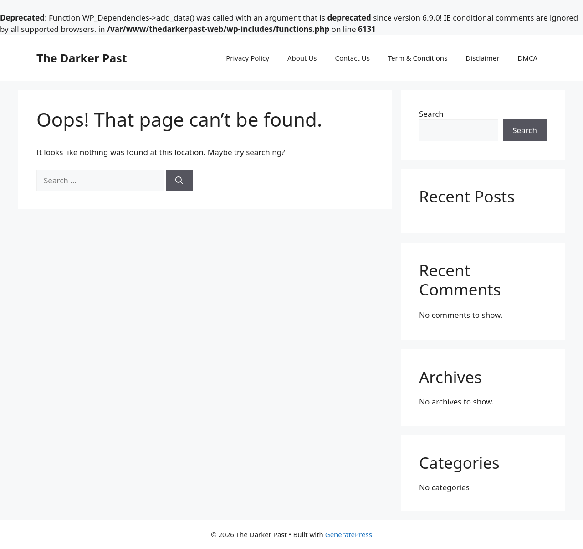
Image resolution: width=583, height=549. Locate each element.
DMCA (527, 57)
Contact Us (352, 57)
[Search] (179, 181)
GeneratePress (348, 534)
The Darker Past (81, 58)
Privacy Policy (247, 57)
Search (431, 114)
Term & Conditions (418, 57)
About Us (302, 57)
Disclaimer (482, 57)
